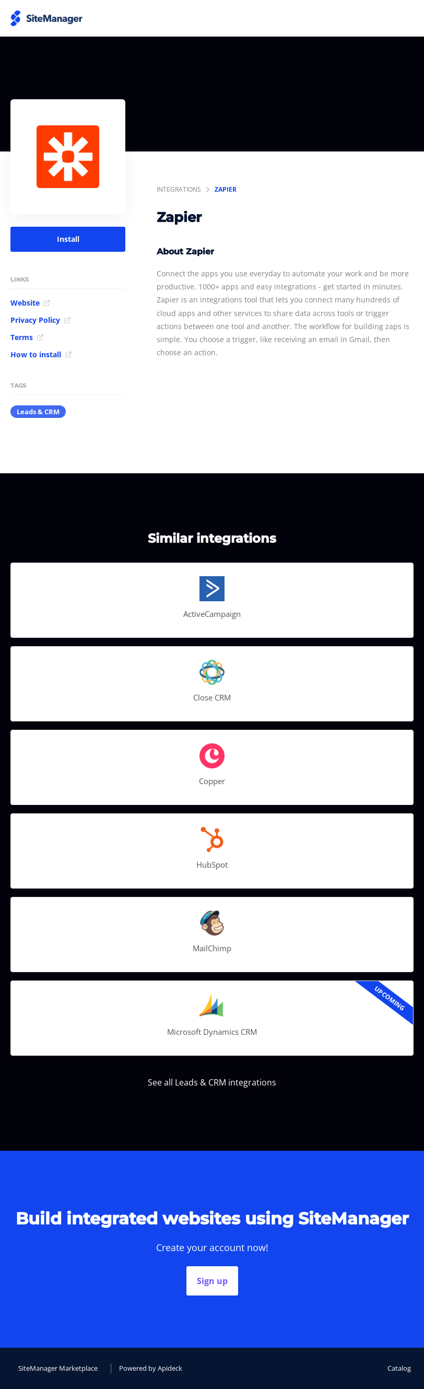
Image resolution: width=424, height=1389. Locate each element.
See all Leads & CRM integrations (212, 1082)
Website (30, 303)
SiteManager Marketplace (58, 1368)
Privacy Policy (40, 320)
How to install (41, 354)
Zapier (226, 189)
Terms (27, 337)
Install (68, 239)
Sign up (212, 1281)
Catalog (399, 1368)
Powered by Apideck (150, 1368)
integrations (179, 189)
